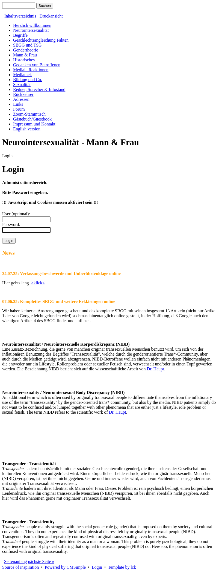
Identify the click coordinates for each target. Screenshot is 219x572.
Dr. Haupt (155, 369)
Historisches (24, 60)
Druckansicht (51, 16)
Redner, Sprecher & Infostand (39, 89)
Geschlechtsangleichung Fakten (41, 40)
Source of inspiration (20, 567)
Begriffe (20, 35)
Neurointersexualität (31, 30)
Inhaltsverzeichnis (20, 16)
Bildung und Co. (27, 79)
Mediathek (22, 74)
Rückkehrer (23, 94)
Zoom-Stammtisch (29, 114)
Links (18, 104)
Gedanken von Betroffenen (36, 64)
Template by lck (122, 567)
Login (97, 567)
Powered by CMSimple (65, 567)
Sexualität (22, 84)
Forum (19, 109)
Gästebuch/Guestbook (32, 119)
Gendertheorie (25, 50)
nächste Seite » (41, 561)
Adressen (21, 99)
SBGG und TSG (27, 45)
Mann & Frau (25, 55)
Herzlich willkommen (32, 25)
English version (26, 129)
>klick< (38, 283)
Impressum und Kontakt (34, 124)
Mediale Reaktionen (30, 69)
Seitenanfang (15, 561)
